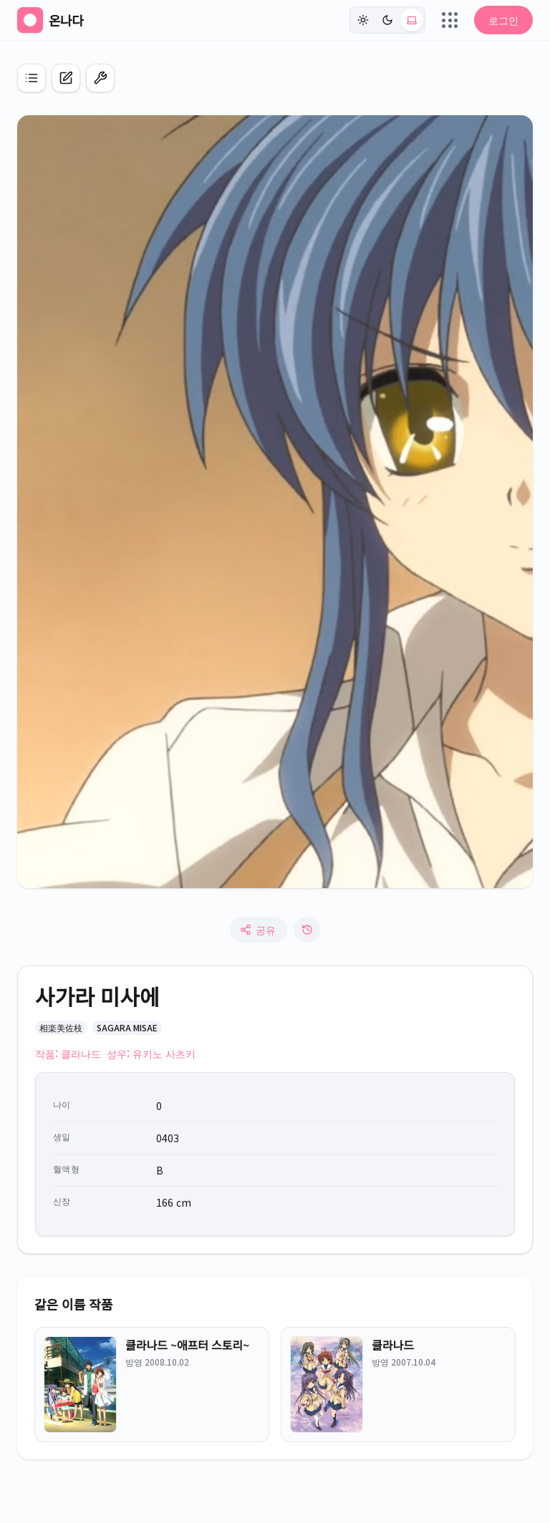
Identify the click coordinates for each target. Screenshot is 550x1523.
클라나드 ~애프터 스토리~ (187, 1344)
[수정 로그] (307, 930)
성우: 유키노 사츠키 (151, 1053)
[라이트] (363, 20)
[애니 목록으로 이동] (31, 78)
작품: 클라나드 (68, 1053)
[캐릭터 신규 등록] (66, 78)
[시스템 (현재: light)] (411, 20)
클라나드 (393, 1344)
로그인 (503, 20)
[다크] (387, 20)
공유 (258, 930)
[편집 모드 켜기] (100, 78)
